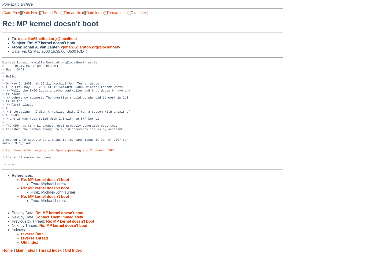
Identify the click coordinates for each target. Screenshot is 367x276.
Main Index (25, 271)
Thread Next (73, 13)
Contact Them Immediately (59, 238)
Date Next (30, 13)
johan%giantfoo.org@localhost (90, 47)
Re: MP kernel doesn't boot (45, 201)
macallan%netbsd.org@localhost (47, 39)
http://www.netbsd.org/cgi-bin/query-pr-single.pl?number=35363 (58, 168)
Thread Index (117, 13)
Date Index (95, 13)
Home (7, 271)
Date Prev (11, 13)
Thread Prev (51, 13)
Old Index (139, 13)
